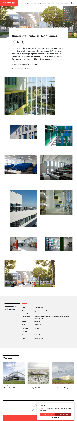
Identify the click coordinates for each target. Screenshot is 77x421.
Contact (67, 3)
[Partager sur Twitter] (14, 42)
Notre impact (51, 3)
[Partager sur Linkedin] (18, 42)
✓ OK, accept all (47, 414)
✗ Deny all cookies (63, 414)
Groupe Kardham (42, 3)
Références (33, 3)
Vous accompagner (24, 3)
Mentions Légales (30, 410)
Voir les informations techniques (22, 69)
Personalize (55, 417)
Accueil (13, 31)
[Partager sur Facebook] (23, 42)
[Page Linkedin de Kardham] (34, 405)
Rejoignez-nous (59, 3)
